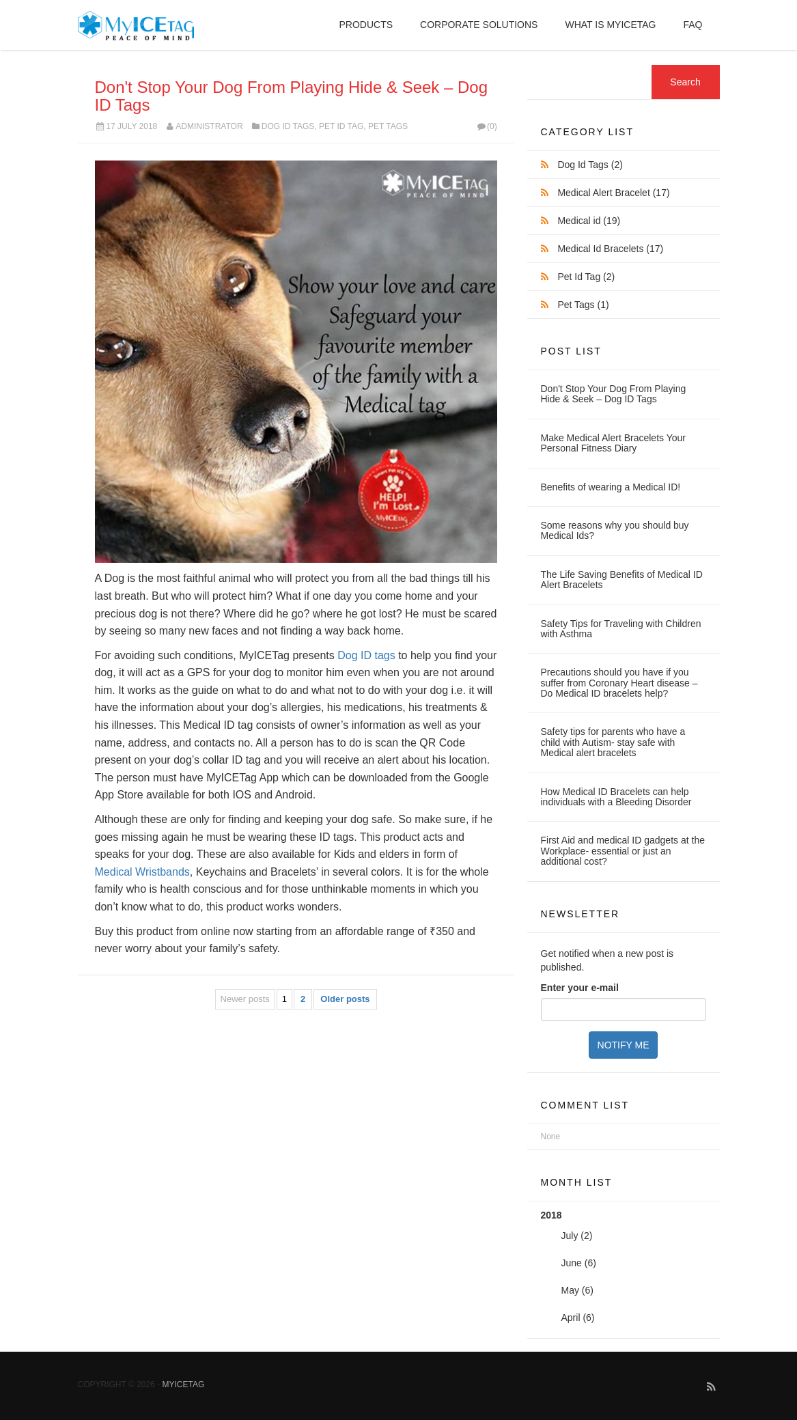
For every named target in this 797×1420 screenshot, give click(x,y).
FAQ (692, 24)
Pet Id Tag (341, 126)
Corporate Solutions (478, 24)
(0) (486, 126)
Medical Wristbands (142, 872)
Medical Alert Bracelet (613, 192)
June (571, 1262)
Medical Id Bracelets (610, 248)
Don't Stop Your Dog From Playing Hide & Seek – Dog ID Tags (291, 96)
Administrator (209, 126)
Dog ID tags (366, 655)
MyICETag (184, 1384)
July (569, 1235)
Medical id (588, 220)
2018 (623, 1270)
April (571, 1317)
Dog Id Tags (288, 126)
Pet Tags (388, 126)
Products (366, 24)
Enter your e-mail (580, 987)
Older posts (344, 999)
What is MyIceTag (610, 24)
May (570, 1290)
